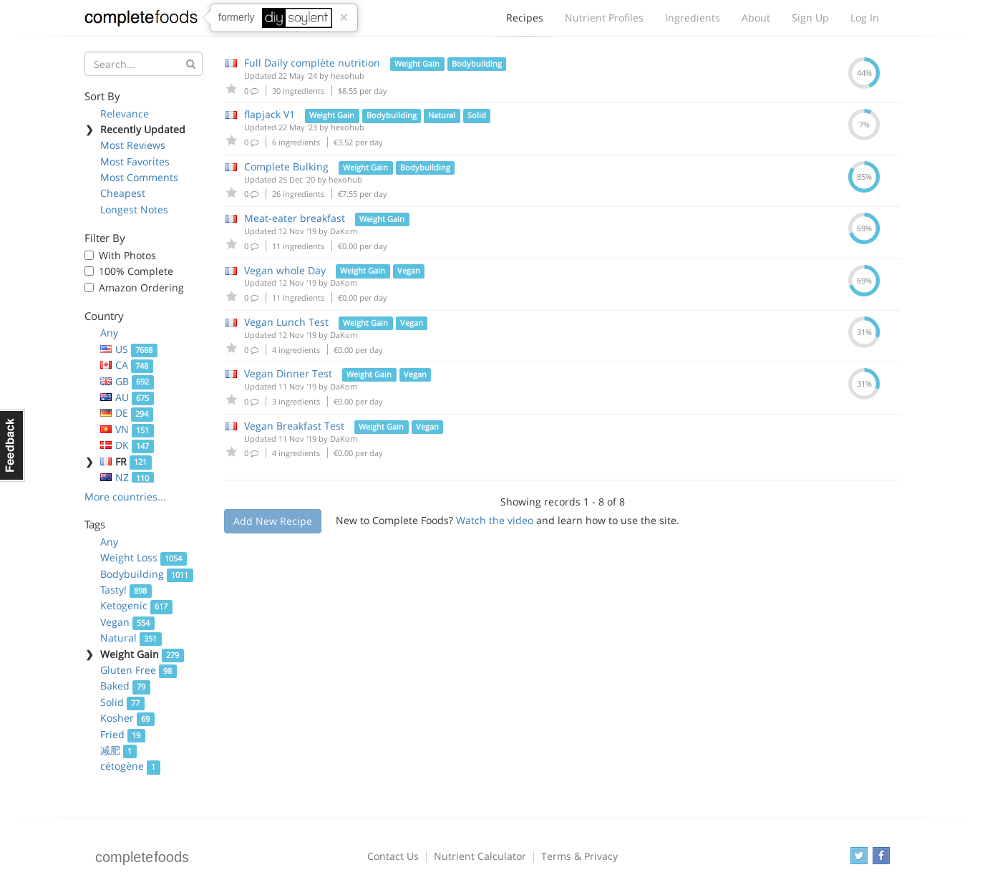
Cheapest (122, 193)
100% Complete (136, 271)
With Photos (127, 255)
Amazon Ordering (141, 287)
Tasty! (126, 589)
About (756, 17)
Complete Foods (141, 21)
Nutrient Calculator (480, 856)
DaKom (343, 231)
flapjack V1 (269, 114)
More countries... (125, 496)
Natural (131, 637)
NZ (127, 477)
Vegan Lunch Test (286, 322)
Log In (864, 17)
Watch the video (494, 520)
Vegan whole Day (285, 270)
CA (126, 365)
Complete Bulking (286, 166)
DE (126, 413)
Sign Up (810, 17)
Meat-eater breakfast (294, 218)
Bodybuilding (146, 574)
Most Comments (139, 177)
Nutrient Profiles (604, 17)
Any (109, 332)
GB (127, 381)
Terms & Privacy (579, 856)
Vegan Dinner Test (288, 373)
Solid (122, 702)
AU (127, 397)
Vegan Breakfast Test (294, 425)
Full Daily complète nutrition (312, 62)
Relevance (124, 113)
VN (127, 429)
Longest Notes (134, 209)
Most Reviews (132, 145)
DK (127, 445)
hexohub (347, 75)
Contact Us (393, 856)
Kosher (127, 718)
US (128, 349)
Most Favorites (135, 161)
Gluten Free (138, 670)
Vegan (127, 622)
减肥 (118, 750)
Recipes (524, 21)
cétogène (130, 766)
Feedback (12, 445)
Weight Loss (143, 557)
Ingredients (692, 17)
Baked (125, 685)
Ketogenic (136, 605)
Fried (122, 734)
